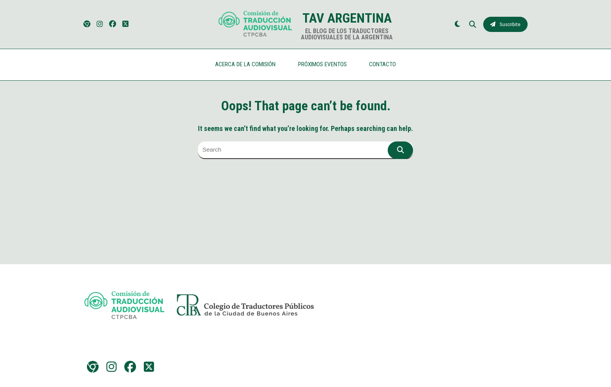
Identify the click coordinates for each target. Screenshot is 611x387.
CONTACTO (382, 64)
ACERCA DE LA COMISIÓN (245, 64)
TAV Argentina (347, 18)
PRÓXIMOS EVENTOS (322, 64)
